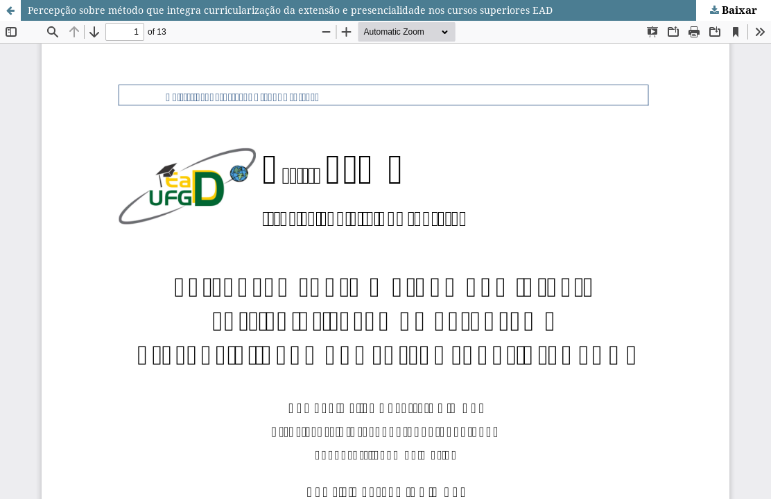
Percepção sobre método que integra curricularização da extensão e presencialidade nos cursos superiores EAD (290, 10)
